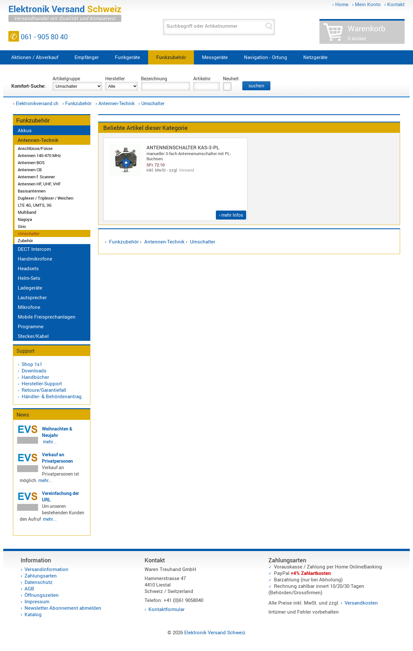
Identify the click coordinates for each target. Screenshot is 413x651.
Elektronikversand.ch (37, 103)
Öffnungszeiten (42, 595)
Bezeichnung (154, 78)
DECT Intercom (34, 249)
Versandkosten (361, 602)
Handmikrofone (35, 258)
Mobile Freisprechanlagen (47, 316)
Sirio (22, 226)
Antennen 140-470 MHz (39, 155)
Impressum (37, 601)
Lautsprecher (32, 297)
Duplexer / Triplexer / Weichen (45, 198)
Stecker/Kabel (33, 336)
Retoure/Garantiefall (44, 390)
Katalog (33, 614)
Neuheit (231, 78)
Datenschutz (39, 582)
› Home (340, 4)
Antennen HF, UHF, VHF (39, 184)
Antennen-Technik (116, 103)
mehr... (50, 442)
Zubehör (25, 240)
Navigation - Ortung (265, 57)
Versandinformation (46, 569)
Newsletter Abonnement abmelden (63, 608)
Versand (186, 170)
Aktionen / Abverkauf (34, 57)
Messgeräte (215, 57)
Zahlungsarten (41, 575)
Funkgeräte (127, 57)
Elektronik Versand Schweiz (215, 632)
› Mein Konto (366, 4)
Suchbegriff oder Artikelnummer (201, 26)
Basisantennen (31, 191)
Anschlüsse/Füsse (35, 148)
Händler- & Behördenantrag (52, 396)
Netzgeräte (315, 57)
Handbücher (35, 377)
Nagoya (25, 219)
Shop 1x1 (32, 364)
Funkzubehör (171, 57)
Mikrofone (29, 307)
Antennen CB (30, 170)
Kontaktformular (166, 609)
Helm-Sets (29, 278)
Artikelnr (202, 78)
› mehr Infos (231, 215)
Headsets (28, 268)
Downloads (34, 370)
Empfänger (87, 57)
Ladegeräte (30, 287)
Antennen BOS (31, 162)
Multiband (27, 212)
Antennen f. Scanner (36, 177)
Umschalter (153, 103)
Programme (31, 326)
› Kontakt (394, 4)
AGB (29, 588)
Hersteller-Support (42, 383)
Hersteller (115, 78)
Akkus (25, 130)
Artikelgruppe (66, 78)
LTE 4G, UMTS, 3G (35, 205)
